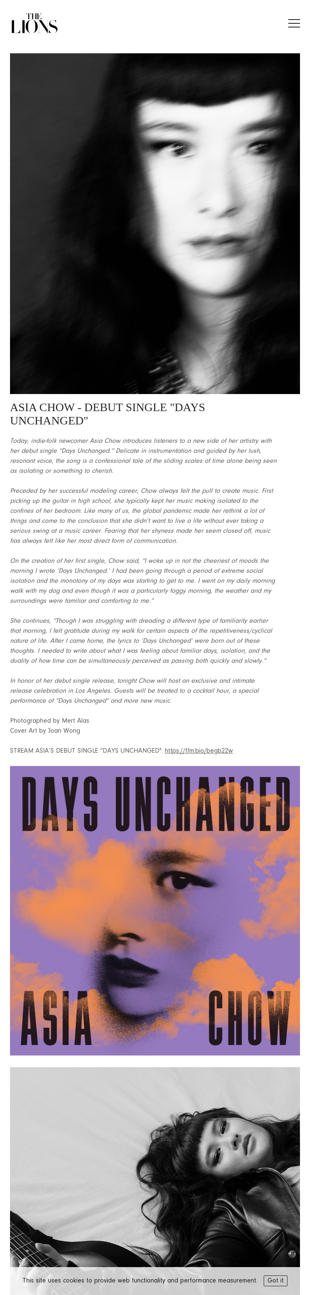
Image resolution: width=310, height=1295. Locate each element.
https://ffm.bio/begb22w (199, 751)
